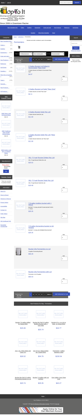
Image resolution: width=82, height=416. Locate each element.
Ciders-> (6, 45)
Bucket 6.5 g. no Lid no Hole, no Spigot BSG (58, 323)
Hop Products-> (6, 60)
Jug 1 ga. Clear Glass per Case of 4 (23, 351)
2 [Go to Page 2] (33, 59)
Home (3, 2)
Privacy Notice (4, 202)
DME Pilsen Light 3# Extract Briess (6, 109)
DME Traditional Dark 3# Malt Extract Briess (6, 127)
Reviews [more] (6, 177)
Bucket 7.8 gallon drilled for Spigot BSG (22, 323)
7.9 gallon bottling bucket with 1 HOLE (39, 204)
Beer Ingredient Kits (13, 27)
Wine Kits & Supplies (43, 33)
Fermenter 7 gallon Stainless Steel (59, 351)
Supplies (33, 33)
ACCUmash (6, 166)
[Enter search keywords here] (66, 2)
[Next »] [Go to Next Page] (49, 59)
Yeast (53, 33)
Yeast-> (6, 80)
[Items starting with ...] (39, 54)
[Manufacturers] (6, 166)
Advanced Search (76, 50)
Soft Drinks (75, 27)
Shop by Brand (4, 195)
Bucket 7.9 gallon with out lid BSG (41, 378)
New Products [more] (6, 97)
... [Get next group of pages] (44, 59)
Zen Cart (57, 403)
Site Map (2, 217)
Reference (66, 27)
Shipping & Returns (5, 198)
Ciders (22, 27)
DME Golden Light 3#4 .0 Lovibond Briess (6, 146)
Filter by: (17, 54)
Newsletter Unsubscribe (3, 225)
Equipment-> (6, 52)
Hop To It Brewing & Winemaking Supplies (40, 403)
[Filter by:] (26, 54)
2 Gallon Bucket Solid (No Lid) (39, 112)
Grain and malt (47, 27)
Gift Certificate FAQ (5, 221)
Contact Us (3, 210)
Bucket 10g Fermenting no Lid (39, 249)
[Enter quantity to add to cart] (64, 79)
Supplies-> (6, 71)
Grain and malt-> (6, 57)
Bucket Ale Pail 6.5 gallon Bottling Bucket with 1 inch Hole (41, 324)
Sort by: (49, 54)
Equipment (37, 27)
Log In (9, 2)
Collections (21, 36)
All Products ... (4, 91)
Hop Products (57, 27)
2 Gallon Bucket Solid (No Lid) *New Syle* (41, 135)
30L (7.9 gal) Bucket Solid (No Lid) (41, 180)
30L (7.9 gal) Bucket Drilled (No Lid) (41, 158)
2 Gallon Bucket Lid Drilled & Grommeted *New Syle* (38, 67)
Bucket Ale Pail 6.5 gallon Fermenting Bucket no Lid (23, 378)
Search (76, 38)
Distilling (29, 27)
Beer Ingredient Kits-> (6, 42)
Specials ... (3, 84)
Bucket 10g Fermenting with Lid (40, 272)
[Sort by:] (57, 54)
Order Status (3, 213)
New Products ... (4, 87)
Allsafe (6, 168)
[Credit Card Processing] (41, 412)
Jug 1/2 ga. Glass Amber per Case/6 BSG (40, 351)
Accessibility (3, 206)
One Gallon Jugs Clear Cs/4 (59, 378)
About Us (2, 191)
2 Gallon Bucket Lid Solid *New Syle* (42, 89)
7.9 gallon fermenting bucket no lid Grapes (41, 227)
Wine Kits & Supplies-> (6, 75)
